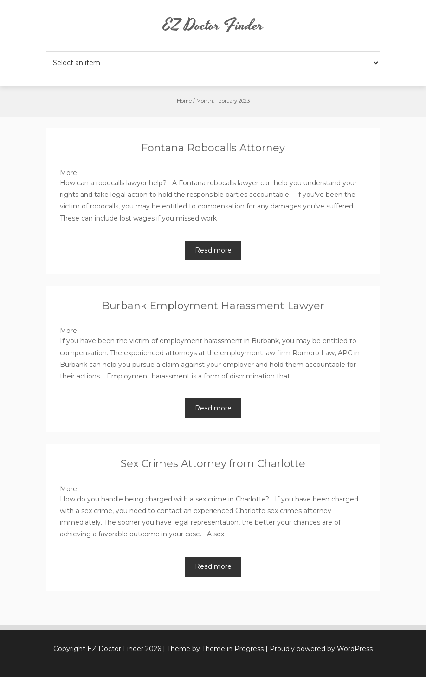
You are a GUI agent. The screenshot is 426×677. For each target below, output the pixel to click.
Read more (213, 250)
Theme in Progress (233, 648)
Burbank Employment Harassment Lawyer (213, 305)
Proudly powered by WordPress (321, 648)
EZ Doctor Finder (213, 25)
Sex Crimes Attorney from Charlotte (213, 463)
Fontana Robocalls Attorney (213, 148)
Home (184, 101)
